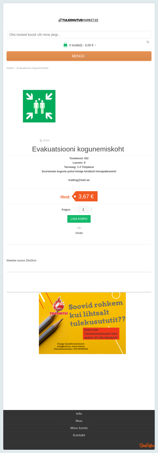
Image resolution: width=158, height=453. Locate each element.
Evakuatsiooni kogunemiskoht (33, 68)
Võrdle (79, 233)
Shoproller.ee (147, 445)
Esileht (10, 68)
